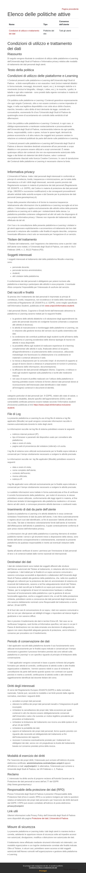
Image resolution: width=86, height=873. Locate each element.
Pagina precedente (70, 9)
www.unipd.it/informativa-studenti (59, 306)
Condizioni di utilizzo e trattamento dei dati (43, 867)
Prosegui (43, 871)
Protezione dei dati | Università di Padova (50, 818)
